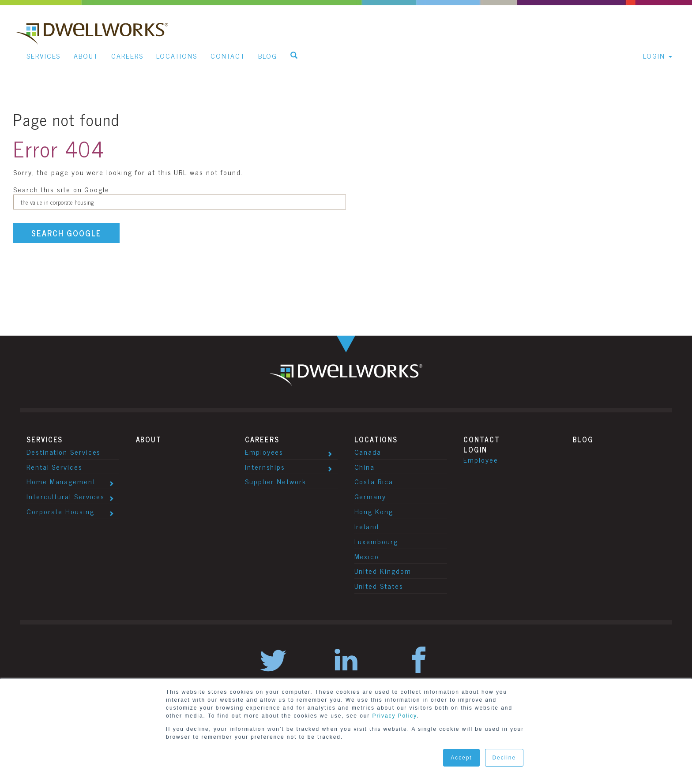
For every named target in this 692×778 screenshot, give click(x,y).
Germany (370, 496)
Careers (262, 439)
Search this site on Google (61, 189)
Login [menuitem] (654, 55)
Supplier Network (275, 481)
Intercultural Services (65, 496)
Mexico (367, 556)
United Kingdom (382, 570)
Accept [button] (461, 758)
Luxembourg (376, 541)
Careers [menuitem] (127, 55)
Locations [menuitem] (176, 55)
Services (44, 439)
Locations (376, 439)
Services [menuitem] (43, 55)
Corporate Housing (60, 511)
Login (475, 449)
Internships (265, 466)
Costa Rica (373, 481)
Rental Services (54, 466)
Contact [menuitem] (228, 55)
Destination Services (63, 451)
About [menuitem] (86, 55)
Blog (583, 439)
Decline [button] (504, 758)
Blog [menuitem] (267, 55)
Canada (368, 451)
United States (378, 585)
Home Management (61, 481)
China (364, 466)
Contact (481, 439)
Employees (264, 451)
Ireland (366, 526)
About (149, 439)
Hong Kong (373, 511)
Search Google (66, 232)
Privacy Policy (394, 716)
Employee (480, 459)
